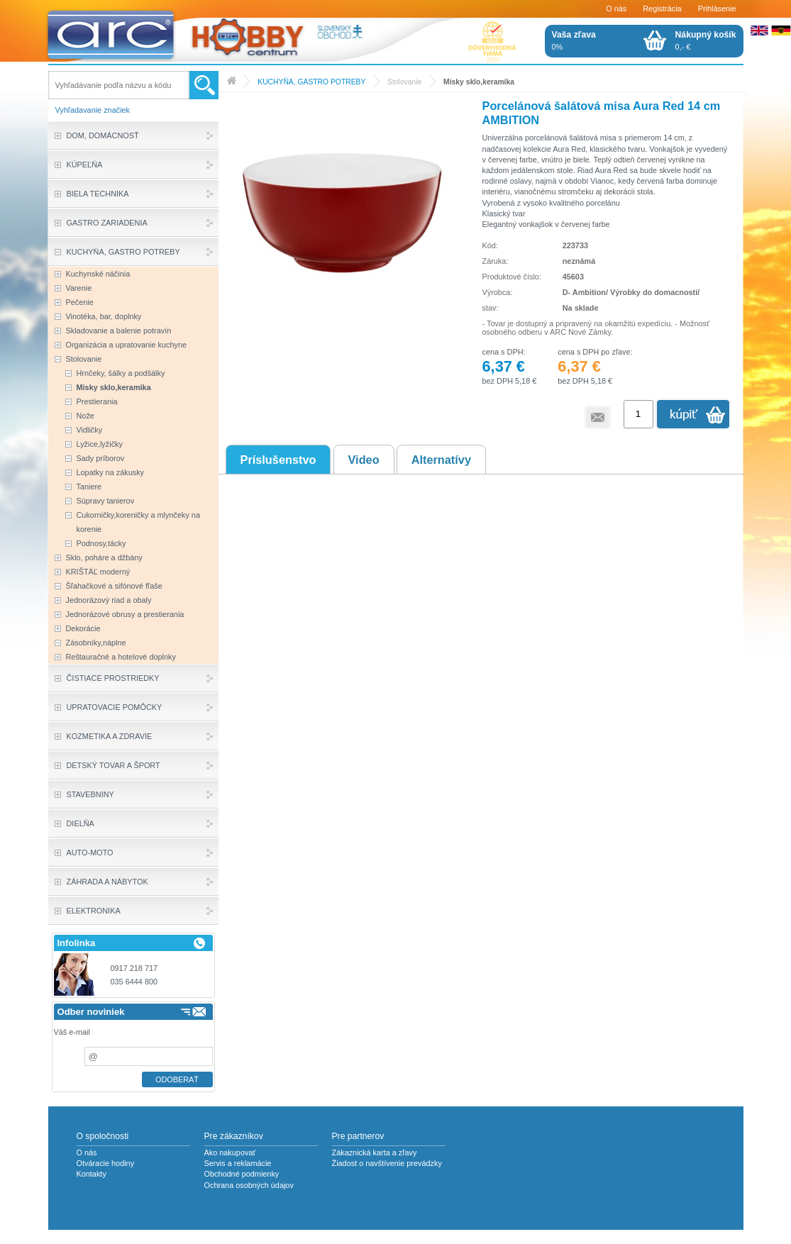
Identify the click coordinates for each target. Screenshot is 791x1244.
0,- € (705, 40)
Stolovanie (404, 82)
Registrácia (662, 8)
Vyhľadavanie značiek (93, 110)
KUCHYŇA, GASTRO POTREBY (311, 82)
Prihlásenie (717, 8)
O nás (616, 8)
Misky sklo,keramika (478, 82)
